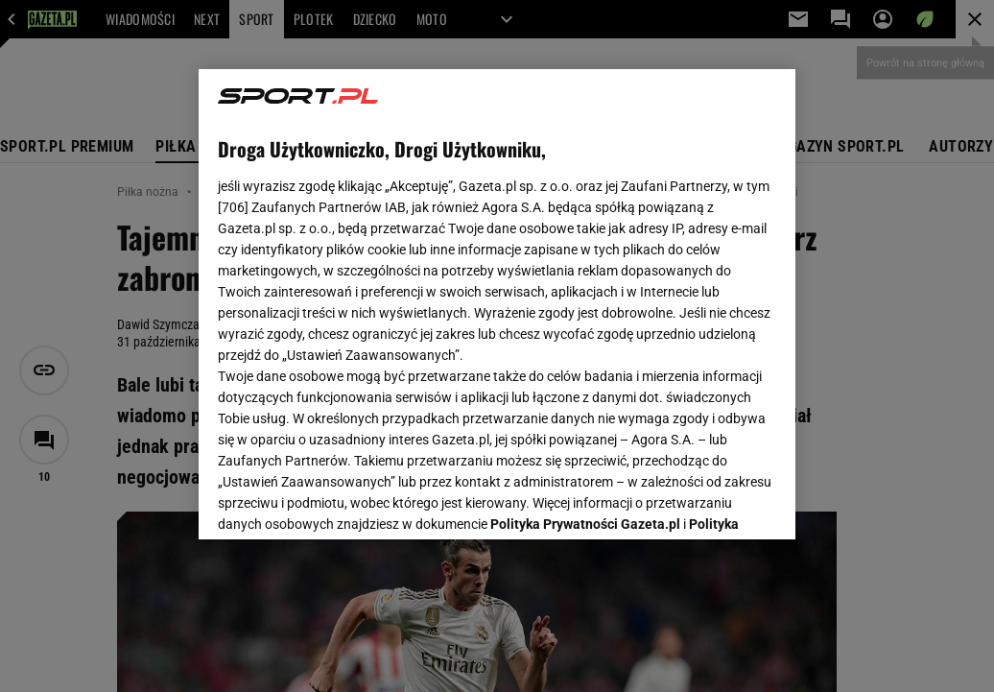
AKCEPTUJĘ (711, 502)
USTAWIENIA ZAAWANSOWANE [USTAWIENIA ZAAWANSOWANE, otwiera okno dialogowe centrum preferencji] (344, 501)
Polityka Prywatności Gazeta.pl (585, 285)
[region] (497, 304)
